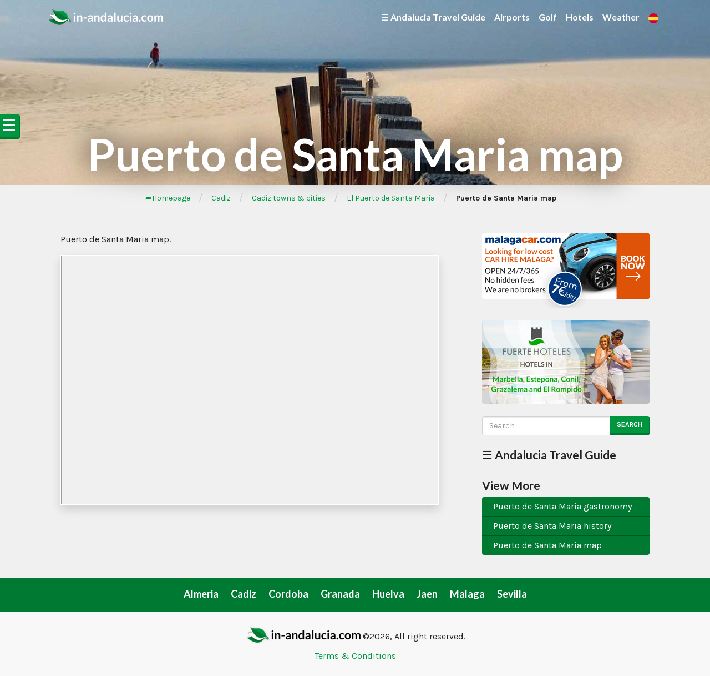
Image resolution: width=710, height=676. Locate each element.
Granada (340, 594)
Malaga (467, 594)
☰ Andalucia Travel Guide (433, 17)
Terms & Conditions (355, 655)
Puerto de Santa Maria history (552, 525)
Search (629, 424)
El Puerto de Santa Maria (391, 198)
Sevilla (512, 594)
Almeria (201, 594)
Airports (512, 17)
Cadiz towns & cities (289, 198)
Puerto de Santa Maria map (547, 545)
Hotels (580, 17)
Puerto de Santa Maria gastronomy (562, 506)
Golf (548, 17)
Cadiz (221, 198)
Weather (621, 17)
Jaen (427, 594)
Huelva (388, 594)
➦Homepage (167, 198)
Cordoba (288, 594)
